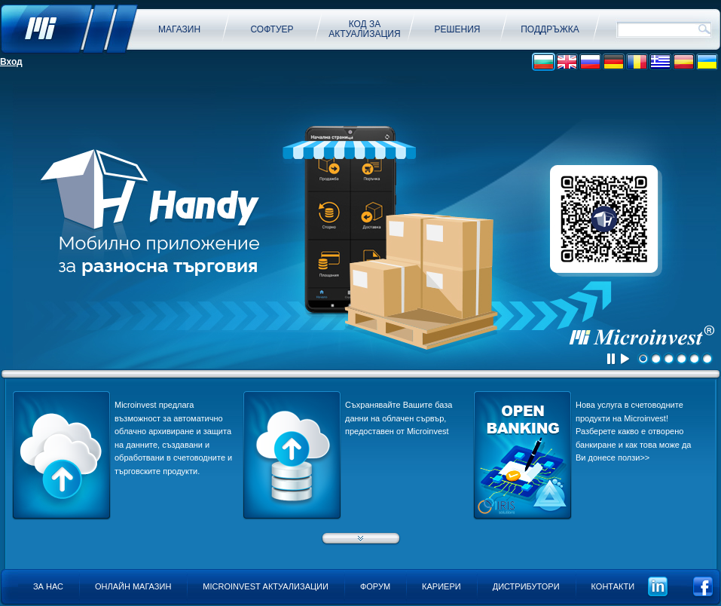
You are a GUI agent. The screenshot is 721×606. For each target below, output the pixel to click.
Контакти (613, 586)
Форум (375, 586)
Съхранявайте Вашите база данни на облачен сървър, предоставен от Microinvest (398, 418)
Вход (11, 62)
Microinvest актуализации (265, 586)
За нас (48, 586)
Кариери (441, 586)
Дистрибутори (526, 586)
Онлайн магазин (133, 586)
